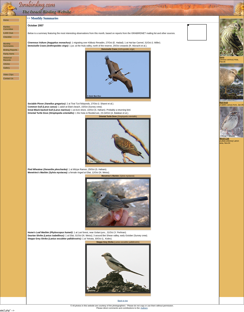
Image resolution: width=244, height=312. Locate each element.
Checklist (7, 37)
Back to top (123, 301)
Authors (144, 308)
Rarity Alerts (8, 54)
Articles (6, 64)
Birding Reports (10, 50)
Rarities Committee (8, 28)
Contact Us (8, 78)
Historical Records (7, 59)
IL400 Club (8, 33)
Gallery (6, 68)
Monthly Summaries (8, 44)
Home (6, 20)
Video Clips (8, 74)
